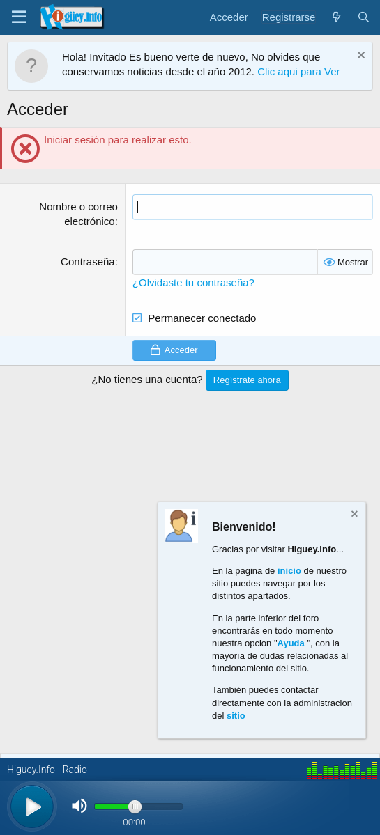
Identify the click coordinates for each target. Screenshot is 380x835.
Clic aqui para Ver (298, 71)
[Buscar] (363, 17)
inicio (289, 570)
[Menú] (19, 17)
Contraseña (88, 261)
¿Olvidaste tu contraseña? (193, 282)
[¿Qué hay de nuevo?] (335, 17)
